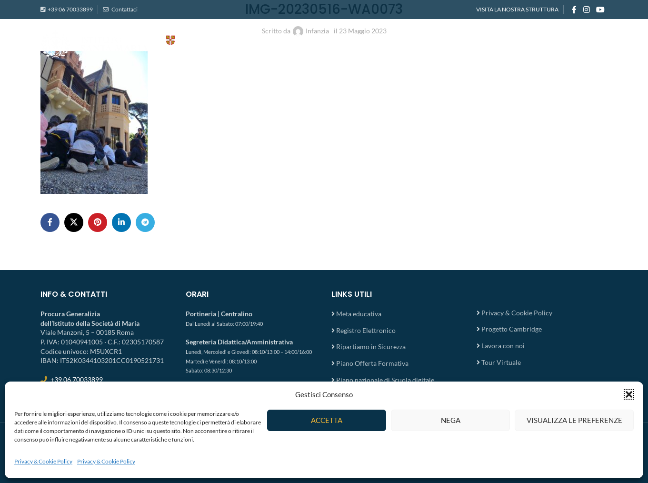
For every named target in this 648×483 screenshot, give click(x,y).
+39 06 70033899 (70, 9)
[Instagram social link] (586, 9)
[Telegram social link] (145, 222)
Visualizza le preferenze (574, 420)
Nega (450, 420)
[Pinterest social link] (97, 222)
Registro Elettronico (366, 330)
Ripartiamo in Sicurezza (371, 346)
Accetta (326, 420)
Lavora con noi (503, 346)
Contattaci (124, 9)
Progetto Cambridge (511, 329)
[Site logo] (135, 43)
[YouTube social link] (600, 9)
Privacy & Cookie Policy (43, 461)
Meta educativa (358, 314)
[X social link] (73, 222)
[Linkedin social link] (121, 222)
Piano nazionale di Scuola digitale (385, 380)
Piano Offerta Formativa (372, 363)
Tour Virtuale (501, 362)
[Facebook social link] (574, 9)
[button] (629, 394)
